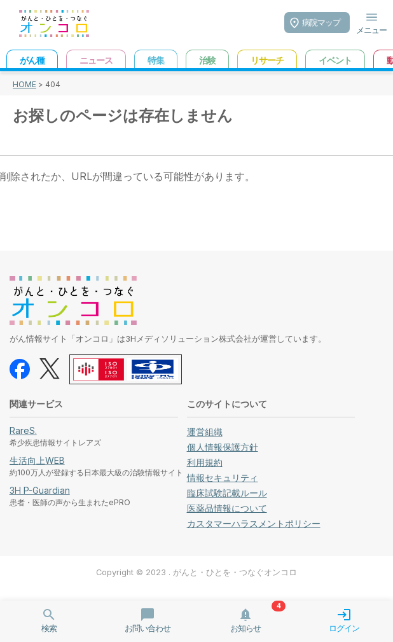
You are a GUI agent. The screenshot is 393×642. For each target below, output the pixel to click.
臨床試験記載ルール (227, 492)
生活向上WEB (37, 460)
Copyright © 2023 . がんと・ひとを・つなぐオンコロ (196, 572)
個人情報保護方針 (222, 447)
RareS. (23, 430)
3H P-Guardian (40, 490)
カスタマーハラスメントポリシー (254, 523)
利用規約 (205, 462)
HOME (24, 84)
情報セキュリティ (222, 477)
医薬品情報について (227, 508)
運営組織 (205, 431)
